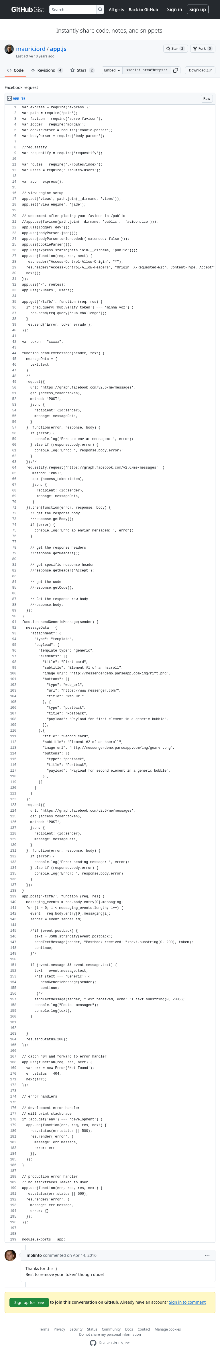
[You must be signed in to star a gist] (175, 49)
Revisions (47, 70)
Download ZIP (200, 70)
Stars (82, 70)
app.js (58, 49)
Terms (44, 1329)
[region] (110, 674)
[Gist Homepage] (28, 9)
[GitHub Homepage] (93, 1343)
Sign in (174, 9)
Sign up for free (29, 1302)
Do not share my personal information (110, 1334)
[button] (175, 70)
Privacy (59, 1329)
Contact (144, 1329)
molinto (34, 1255)
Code (15, 70)
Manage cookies (168, 1329)
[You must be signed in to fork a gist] (202, 49)
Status (92, 1329)
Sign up (197, 9)
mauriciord (31, 49)
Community (111, 1329)
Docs (129, 1329)
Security (76, 1329)
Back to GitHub (143, 9)
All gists (116, 9)
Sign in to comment (187, 1302)
